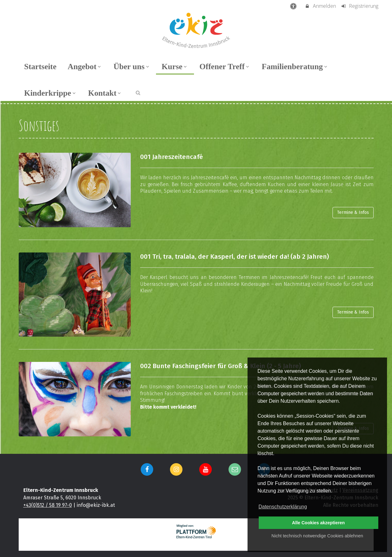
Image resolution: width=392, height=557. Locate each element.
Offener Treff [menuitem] (225, 66)
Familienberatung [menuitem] (295, 66)
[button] (138, 92)
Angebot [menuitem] (85, 66)
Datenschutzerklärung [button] (282, 506)
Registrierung (359, 5)
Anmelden (320, 5)
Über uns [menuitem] (131, 66)
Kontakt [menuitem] (105, 93)
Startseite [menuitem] (40, 66)
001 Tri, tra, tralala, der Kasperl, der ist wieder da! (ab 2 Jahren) (234, 257)
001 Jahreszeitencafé (171, 157)
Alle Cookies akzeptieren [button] (318, 522)
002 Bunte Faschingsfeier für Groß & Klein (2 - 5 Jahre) (220, 366)
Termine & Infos (353, 212)
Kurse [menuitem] (175, 66)
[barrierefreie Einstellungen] (294, 5)
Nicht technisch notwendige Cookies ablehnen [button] (317, 535)
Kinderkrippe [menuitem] (50, 93)
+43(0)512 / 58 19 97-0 (47, 505)
